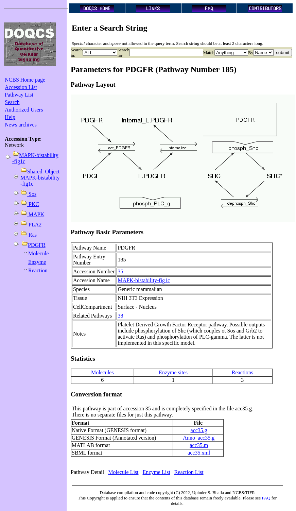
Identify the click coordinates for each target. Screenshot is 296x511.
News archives (21, 124)
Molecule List (123, 472)
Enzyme (37, 262)
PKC (33, 204)
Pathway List (19, 95)
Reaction (38, 270)
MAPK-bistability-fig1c (144, 280)
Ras (32, 235)
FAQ (266, 497)
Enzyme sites (173, 372)
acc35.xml (199, 453)
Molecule (38, 253)
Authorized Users (24, 110)
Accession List (21, 87)
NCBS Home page (25, 80)
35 (120, 271)
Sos (31, 194)
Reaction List (189, 472)
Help (10, 117)
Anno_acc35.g (198, 438)
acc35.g (199, 430)
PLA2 (34, 224)
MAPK (35, 214)
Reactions (242, 372)
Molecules (102, 372)
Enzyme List (156, 472)
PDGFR (37, 245)
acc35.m (199, 445)
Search (12, 102)
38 (120, 316)
